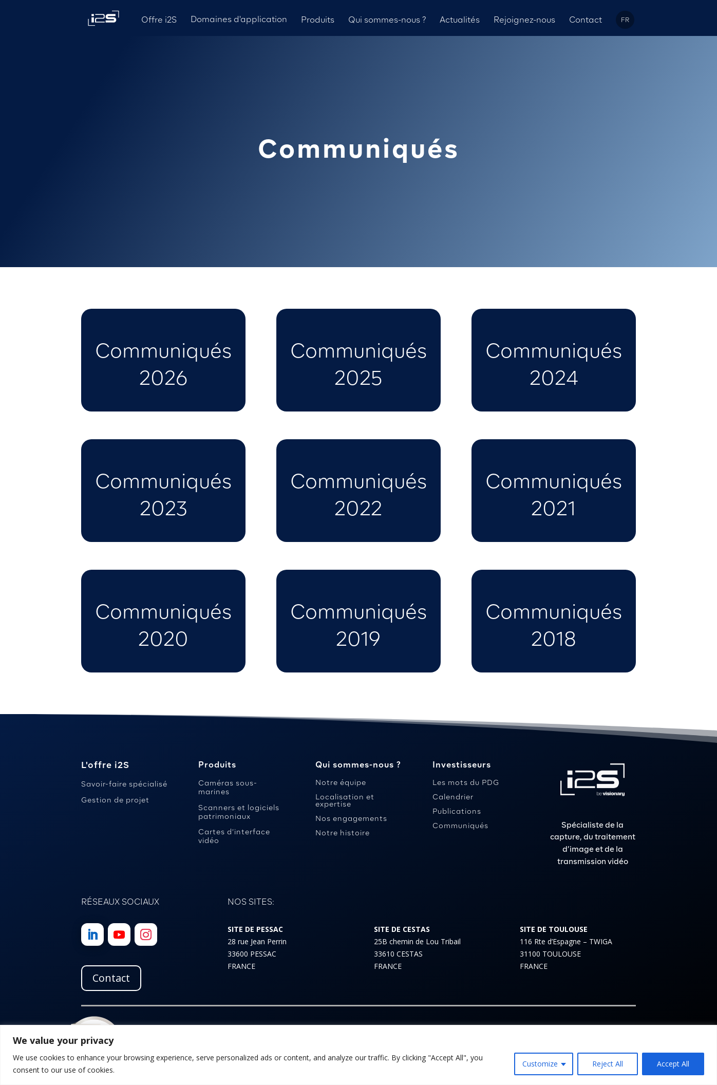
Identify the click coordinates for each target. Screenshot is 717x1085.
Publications (456, 811)
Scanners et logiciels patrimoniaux (238, 811)
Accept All (673, 1064)
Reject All (607, 1064)
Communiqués (460, 825)
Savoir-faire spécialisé (124, 784)
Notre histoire (342, 833)
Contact (111, 978)
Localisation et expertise (344, 800)
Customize (540, 1064)
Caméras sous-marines (227, 787)
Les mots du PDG (465, 782)
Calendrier (453, 797)
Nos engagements (351, 818)
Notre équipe (340, 782)
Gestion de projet (115, 800)
